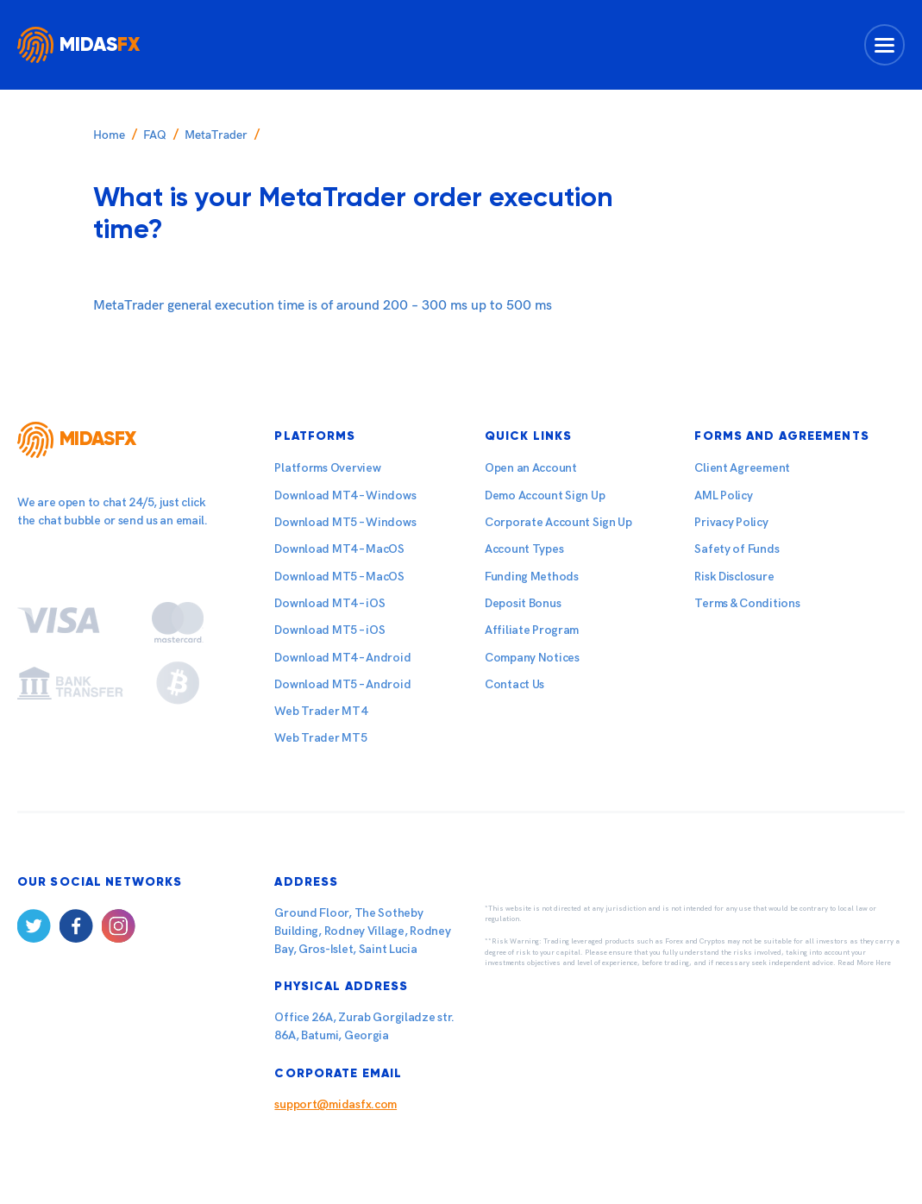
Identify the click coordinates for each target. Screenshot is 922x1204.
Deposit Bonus (523, 603)
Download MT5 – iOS (329, 630)
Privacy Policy (731, 522)
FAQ (154, 135)
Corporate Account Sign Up (558, 522)
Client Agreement (742, 468)
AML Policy (723, 495)
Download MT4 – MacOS (339, 549)
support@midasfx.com (335, 1104)
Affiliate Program (532, 630)
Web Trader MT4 (320, 711)
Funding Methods (532, 576)
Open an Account (531, 468)
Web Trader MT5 (320, 738)
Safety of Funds (736, 549)
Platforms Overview (327, 468)
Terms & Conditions (747, 603)
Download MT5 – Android (342, 684)
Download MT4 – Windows (345, 495)
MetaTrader (216, 135)
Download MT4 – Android (342, 657)
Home (109, 135)
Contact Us (514, 684)
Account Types (524, 549)
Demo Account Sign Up (545, 495)
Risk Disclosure (734, 576)
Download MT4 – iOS (329, 603)
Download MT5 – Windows (345, 522)
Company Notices (532, 657)
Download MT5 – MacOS (339, 576)
